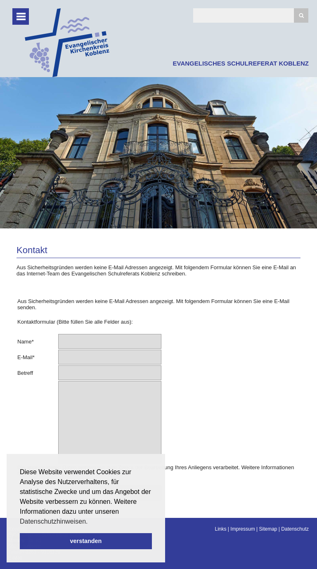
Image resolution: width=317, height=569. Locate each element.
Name (25, 342)
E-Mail (26, 357)
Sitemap (268, 529)
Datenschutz (295, 529)
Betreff (25, 373)
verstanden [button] (86, 541)
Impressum (242, 529)
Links (221, 529)
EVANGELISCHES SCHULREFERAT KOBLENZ (241, 63)
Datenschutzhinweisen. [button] (54, 521)
